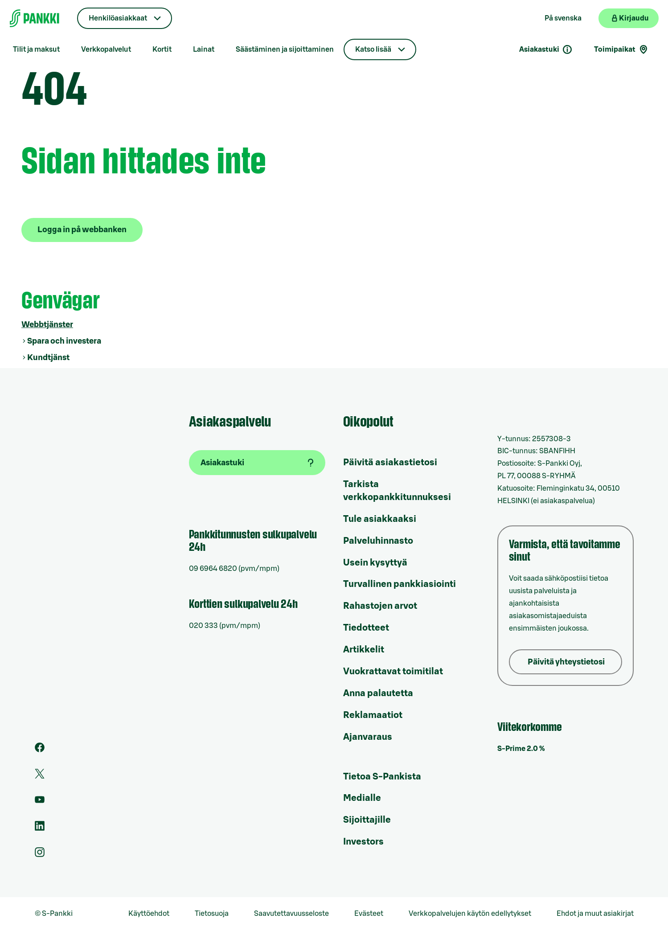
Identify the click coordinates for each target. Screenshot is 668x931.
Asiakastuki (546, 49)
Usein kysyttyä (375, 562)
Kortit (162, 49)
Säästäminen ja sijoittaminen (285, 49)
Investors (363, 841)
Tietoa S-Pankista (382, 776)
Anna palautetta (378, 693)
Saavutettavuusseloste (291, 913)
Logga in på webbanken (82, 230)
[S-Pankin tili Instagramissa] (40, 854)
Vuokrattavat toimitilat (393, 671)
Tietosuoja (212, 913)
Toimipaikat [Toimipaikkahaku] (621, 49)
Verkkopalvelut (106, 49)
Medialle (362, 798)
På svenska (563, 18)
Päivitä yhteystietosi (566, 662)
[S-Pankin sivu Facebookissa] (40, 750)
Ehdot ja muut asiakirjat (595, 913)
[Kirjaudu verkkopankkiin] (628, 18)
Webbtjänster (47, 324)
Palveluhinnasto (378, 541)
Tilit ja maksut (36, 49)
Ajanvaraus (367, 737)
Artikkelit (363, 649)
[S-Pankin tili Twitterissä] (40, 776)
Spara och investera (64, 341)
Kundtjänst (48, 357)
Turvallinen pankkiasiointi (399, 584)
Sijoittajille (367, 820)
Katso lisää (373, 49)
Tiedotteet (366, 627)
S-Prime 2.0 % (521, 748)
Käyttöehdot (148, 913)
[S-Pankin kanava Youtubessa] (40, 802)
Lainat (203, 49)
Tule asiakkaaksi (379, 519)
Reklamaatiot (372, 715)
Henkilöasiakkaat (118, 18)
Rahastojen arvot (380, 606)
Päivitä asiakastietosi (390, 462)
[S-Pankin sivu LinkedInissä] (40, 828)
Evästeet (368, 913)
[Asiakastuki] (257, 462)
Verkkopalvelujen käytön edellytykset (470, 913)
